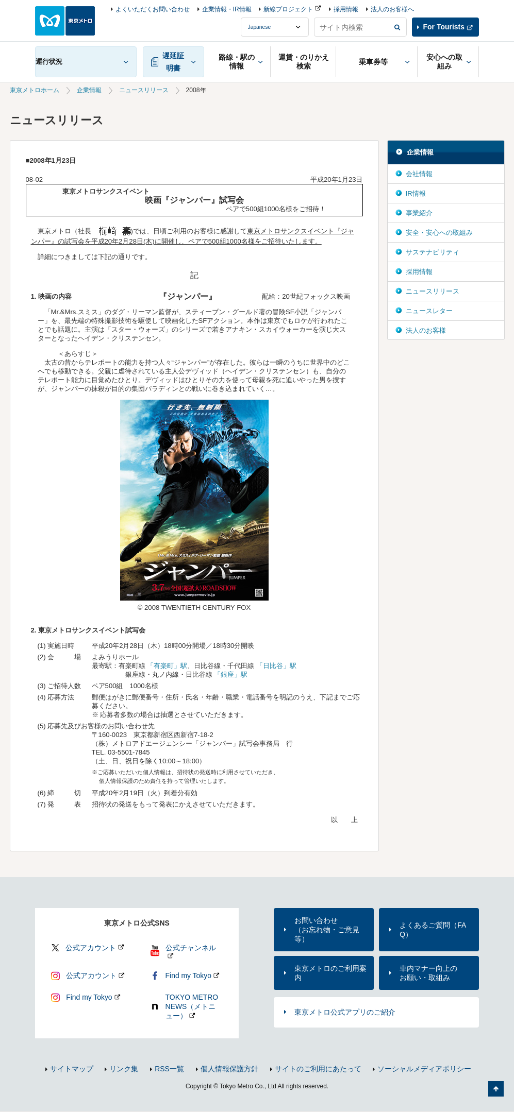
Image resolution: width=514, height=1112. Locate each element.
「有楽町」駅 (167, 666)
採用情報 (346, 9)
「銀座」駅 (230, 674)
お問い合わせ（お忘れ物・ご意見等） (326, 929)
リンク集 (123, 1069)
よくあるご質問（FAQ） (433, 929)
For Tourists (444, 27)
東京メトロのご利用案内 (330, 973)
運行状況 (49, 61)
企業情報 (89, 90)
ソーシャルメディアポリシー (424, 1069)
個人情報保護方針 (229, 1069)
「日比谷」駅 (276, 666)
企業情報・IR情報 (227, 9)
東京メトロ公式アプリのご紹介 (344, 1012)
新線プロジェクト (288, 9)
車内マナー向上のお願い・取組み (428, 973)
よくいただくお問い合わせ (152, 9)
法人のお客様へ (392, 9)
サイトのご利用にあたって (318, 1069)
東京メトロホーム (34, 90)
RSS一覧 (169, 1069)
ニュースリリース (144, 90)
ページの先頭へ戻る (496, 1089)
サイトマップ (71, 1069)
